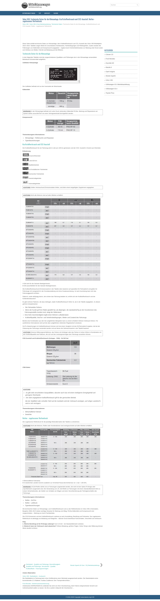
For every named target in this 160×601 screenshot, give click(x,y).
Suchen (56, 13)
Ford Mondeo (110, 59)
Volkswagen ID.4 (111, 89)
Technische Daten (57, 24)
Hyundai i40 (110, 63)
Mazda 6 (109, 67)
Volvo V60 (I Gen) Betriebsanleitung (40, 24)
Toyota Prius (110, 93)
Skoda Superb (111, 76)
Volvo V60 (25, 24)
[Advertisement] (63, 34)
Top (40, 13)
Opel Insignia (110, 71)
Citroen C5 (109, 54)
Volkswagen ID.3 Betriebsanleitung (118, 84)
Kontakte (47, 13)
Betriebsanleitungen (29, 13)
